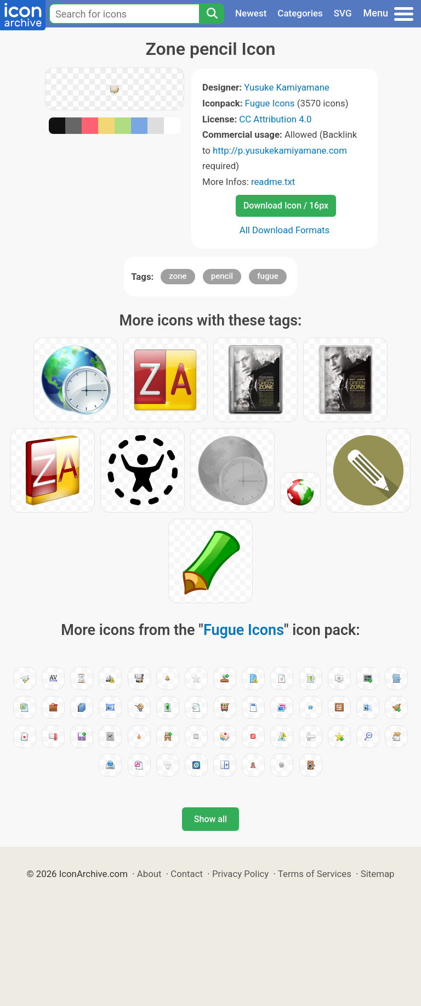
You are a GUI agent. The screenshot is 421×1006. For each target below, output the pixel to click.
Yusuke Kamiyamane (286, 87)
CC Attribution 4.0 (275, 119)
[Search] (211, 13)
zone (177, 276)
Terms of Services (314, 873)
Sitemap (378, 873)
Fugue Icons (270, 103)
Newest (250, 13)
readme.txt (273, 181)
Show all (210, 819)
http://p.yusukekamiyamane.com (280, 150)
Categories (300, 13)
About (149, 873)
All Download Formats (285, 229)
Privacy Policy (240, 873)
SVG (343, 13)
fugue (267, 276)
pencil (222, 276)
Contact (186, 873)
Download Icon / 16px (285, 205)
